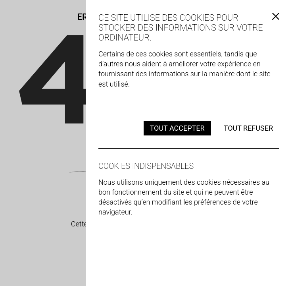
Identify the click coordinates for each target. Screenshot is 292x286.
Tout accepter (177, 128)
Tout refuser (248, 128)
